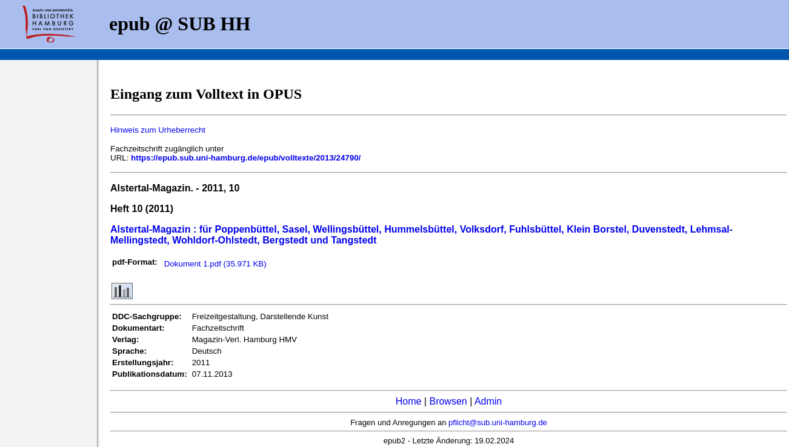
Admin (488, 401)
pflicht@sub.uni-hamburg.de (497, 422)
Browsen (448, 401)
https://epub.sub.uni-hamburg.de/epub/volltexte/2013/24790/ (246, 157)
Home (409, 401)
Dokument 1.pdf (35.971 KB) (215, 263)
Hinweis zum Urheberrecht (157, 129)
